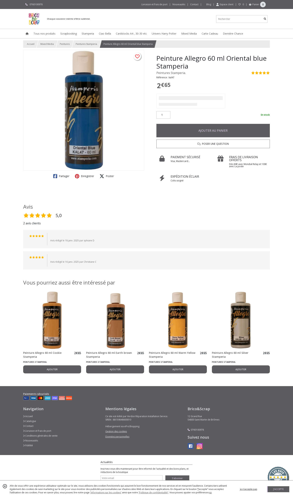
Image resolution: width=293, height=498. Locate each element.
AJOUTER (52, 369)
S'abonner (177, 478)
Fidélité (28, 445)
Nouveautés (30, 440)
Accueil (30, 44)
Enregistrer (84, 176)
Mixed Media (47, 44)
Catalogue (29, 421)
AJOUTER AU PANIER (213, 131)
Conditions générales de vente (40, 435)
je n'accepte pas (248, 489)
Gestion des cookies (116, 431)
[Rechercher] (265, 19)
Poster (107, 176)
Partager (61, 176)
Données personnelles (117, 436)
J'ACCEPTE (278, 489)
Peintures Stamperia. (87, 44)
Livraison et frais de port (37, 430)
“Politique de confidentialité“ (153, 492)
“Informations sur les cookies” (105, 492)
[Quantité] (163, 115)
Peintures (65, 44)
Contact (194, 4)
